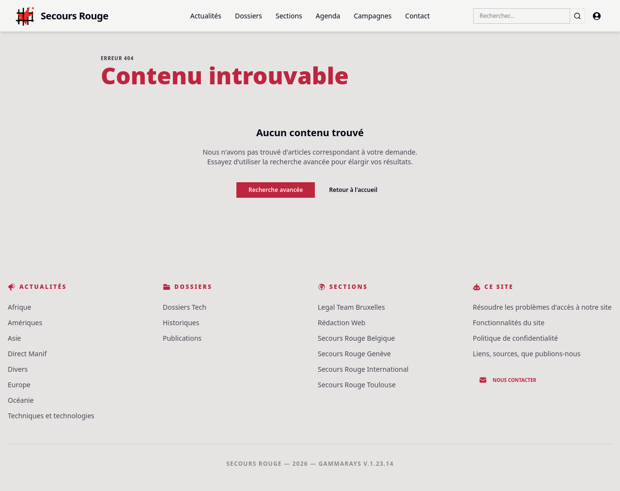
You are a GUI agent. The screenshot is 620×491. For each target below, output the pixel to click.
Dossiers (248, 15)
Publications (182, 338)
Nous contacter (507, 380)
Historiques (181, 322)
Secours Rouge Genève (354, 353)
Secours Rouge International (363, 369)
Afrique (19, 307)
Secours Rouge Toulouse (357, 384)
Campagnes (372, 15)
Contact (417, 15)
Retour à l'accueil (353, 190)
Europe (19, 384)
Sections (289, 15)
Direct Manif (27, 353)
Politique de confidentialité (515, 338)
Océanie (21, 400)
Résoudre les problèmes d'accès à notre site (542, 307)
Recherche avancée (275, 190)
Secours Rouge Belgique (356, 338)
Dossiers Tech (184, 307)
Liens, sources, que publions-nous (526, 353)
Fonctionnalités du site (508, 322)
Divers (18, 369)
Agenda (328, 15)
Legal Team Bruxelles (351, 307)
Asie (14, 338)
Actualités (205, 15)
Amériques (25, 322)
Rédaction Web (341, 322)
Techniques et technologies (51, 415)
